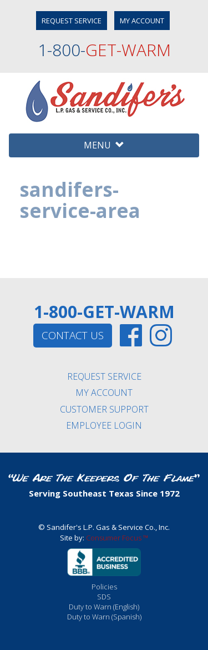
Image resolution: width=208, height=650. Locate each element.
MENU (104, 145)
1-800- (104, 49)
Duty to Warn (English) (104, 607)
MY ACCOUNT (142, 21)
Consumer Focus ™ (117, 538)
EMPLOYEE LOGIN (104, 425)
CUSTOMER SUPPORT (104, 409)
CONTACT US (73, 335)
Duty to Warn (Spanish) (104, 617)
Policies (104, 587)
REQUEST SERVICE (72, 21)
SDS (104, 597)
